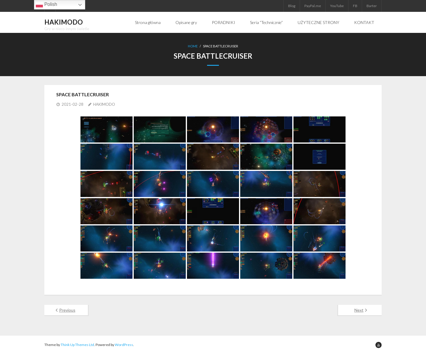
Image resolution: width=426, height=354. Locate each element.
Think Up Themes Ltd (77, 344)
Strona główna (148, 22)
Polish (46, 4)
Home (193, 46)
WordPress (124, 344)
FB (355, 6)
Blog (291, 6)
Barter (372, 6)
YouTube (337, 6)
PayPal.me (312, 6)
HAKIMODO (104, 104)
